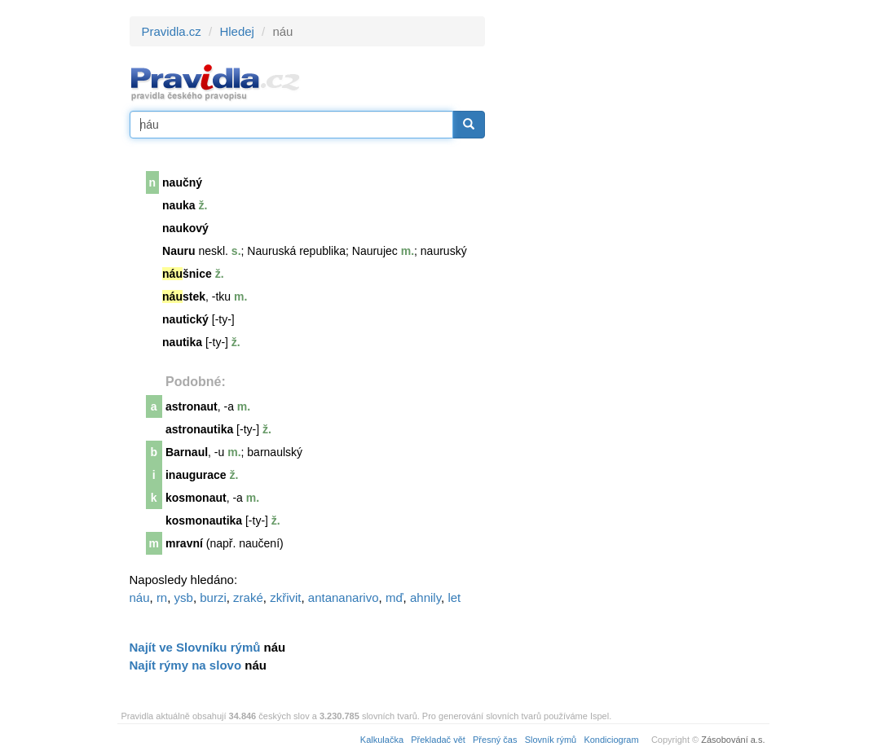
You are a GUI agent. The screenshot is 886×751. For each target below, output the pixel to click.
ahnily (425, 597)
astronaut (191, 406)
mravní (184, 543)
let (454, 597)
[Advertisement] (631, 260)
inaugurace (196, 474)
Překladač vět (438, 739)
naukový (185, 228)
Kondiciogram (611, 739)
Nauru (178, 250)
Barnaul (186, 452)
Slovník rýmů (551, 739)
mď (394, 597)
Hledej (236, 31)
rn (161, 597)
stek (183, 296)
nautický (185, 319)
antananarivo (343, 597)
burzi (213, 597)
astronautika (199, 429)
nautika (182, 342)
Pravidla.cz (171, 31)
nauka (178, 205)
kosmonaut (196, 497)
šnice (187, 273)
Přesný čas (495, 739)
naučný (182, 182)
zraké (248, 597)
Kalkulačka (381, 739)
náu (140, 597)
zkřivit (285, 597)
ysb (183, 597)
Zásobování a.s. (733, 739)
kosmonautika (203, 520)
